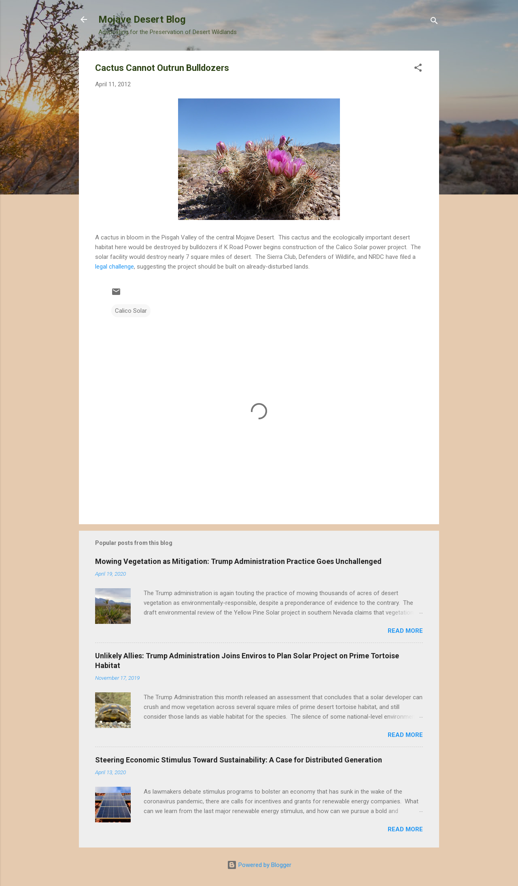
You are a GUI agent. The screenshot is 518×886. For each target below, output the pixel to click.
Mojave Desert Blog (142, 19)
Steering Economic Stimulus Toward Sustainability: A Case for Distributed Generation (238, 760)
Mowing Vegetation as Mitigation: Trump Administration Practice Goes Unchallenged (238, 561)
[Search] (434, 22)
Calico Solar (131, 310)
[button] (418, 69)
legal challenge (114, 266)
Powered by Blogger (259, 865)
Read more (405, 630)
